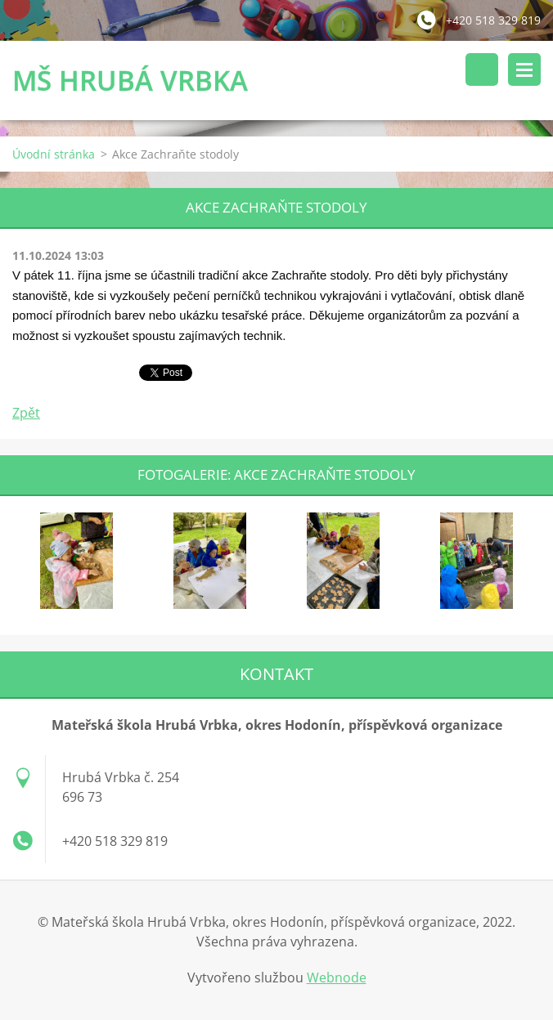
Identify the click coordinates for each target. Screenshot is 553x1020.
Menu (524, 69)
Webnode (336, 977)
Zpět (26, 413)
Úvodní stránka (53, 154)
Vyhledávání (481, 69)
